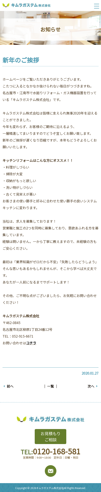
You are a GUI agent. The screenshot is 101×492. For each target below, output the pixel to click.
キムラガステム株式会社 (50, 488)
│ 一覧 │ (50, 386)
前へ (10, 386)
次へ (91, 386)
